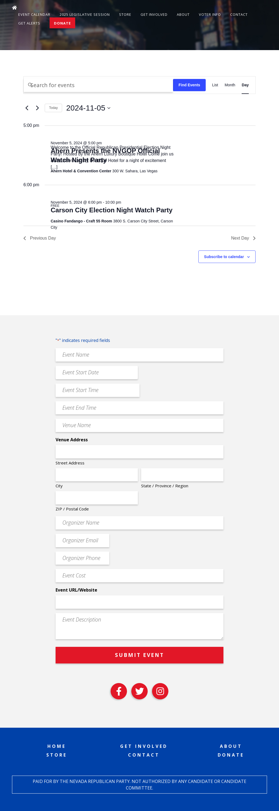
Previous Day (39, 238)
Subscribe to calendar (224, 257)
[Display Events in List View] (215, 85)
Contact (239, 14)
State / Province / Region (164, 485)
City (59, 485)
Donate (62, 23)
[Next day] (37, 108)
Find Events (189, 85)
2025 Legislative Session (85, 14)
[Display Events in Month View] (230, 85)
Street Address (70, 463)
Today (53, 108)
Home (56, 746)
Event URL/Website (76, 590)
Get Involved (154, 14)
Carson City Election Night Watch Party (111, 210)
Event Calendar (34, 14)
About (183, 14)
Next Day (243, 238)
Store (125, 14)
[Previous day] (26, 108)
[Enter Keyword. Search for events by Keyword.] (98, 85)
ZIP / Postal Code (72, 509)
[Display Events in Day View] (245, 85)
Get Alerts (29, 23)
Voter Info (210, 14)
